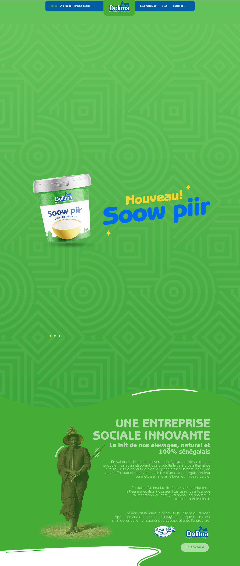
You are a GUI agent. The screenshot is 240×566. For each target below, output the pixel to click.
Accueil (53, 6)
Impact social (82, 6)
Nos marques (148, 6)
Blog (164, 6)
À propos (65, 6)
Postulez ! (179, 6)
